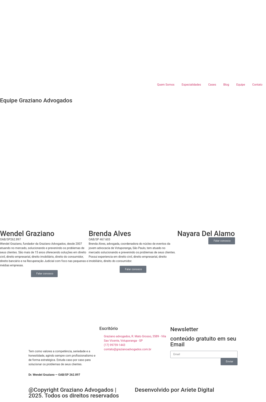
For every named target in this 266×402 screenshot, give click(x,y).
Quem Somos (165, 84)
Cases (212, 84)
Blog (226, 84)
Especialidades (191, 84)
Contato (257, 84)
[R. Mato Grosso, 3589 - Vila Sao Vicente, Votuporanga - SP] (133, 303)
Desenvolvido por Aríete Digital (174, 389)
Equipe (240, 84)
